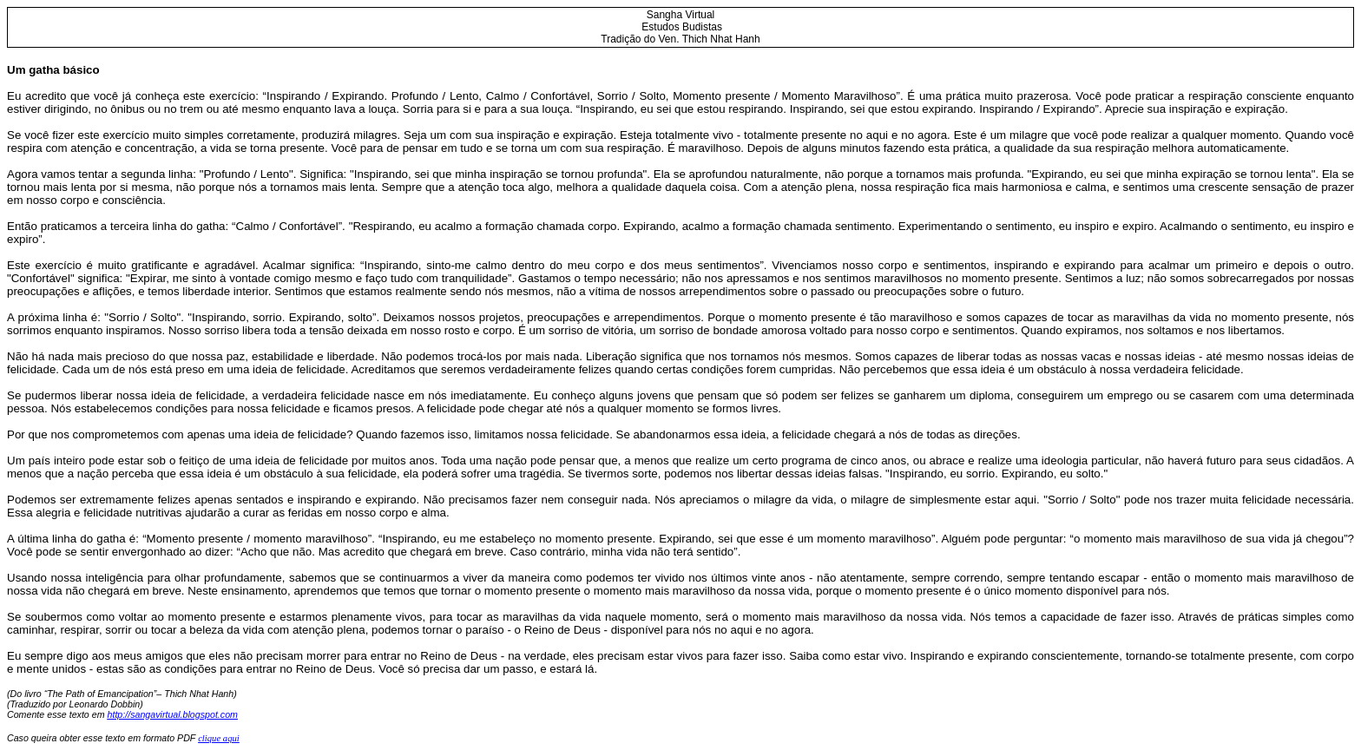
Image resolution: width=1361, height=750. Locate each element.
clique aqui (219, 738)
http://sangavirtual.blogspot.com (173, 714)
